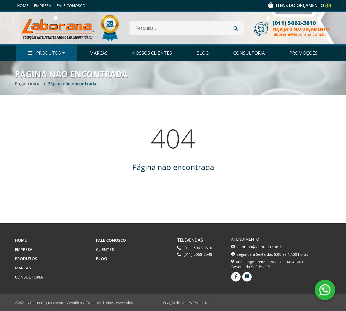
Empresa (42, 5)
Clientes (105, 249)
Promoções (304, 53)
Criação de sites (175, 302)
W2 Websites (199, 302)
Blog (203, 53)
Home (22, 5)
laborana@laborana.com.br (299, 34)
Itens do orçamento (303, 5)
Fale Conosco (70, 5)
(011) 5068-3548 (198, 254)
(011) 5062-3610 (294, 23)
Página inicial (28, 84)
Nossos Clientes (152, 53)
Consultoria (249, 53)
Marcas (98, 53)
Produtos (44, 53)
